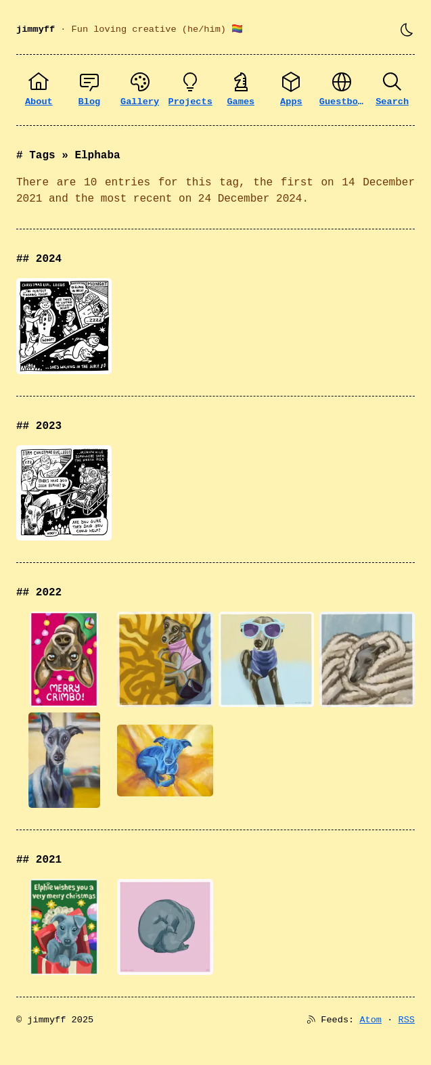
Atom (370, 1020)
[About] (39, 90)
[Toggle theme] (407, 30)
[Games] (241, 90)
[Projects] (190, 90)
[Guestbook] (342, 90)
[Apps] (291, 90)
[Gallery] (139, 90)
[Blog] (89, 90)
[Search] (392, 90)
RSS (407, 1020)
